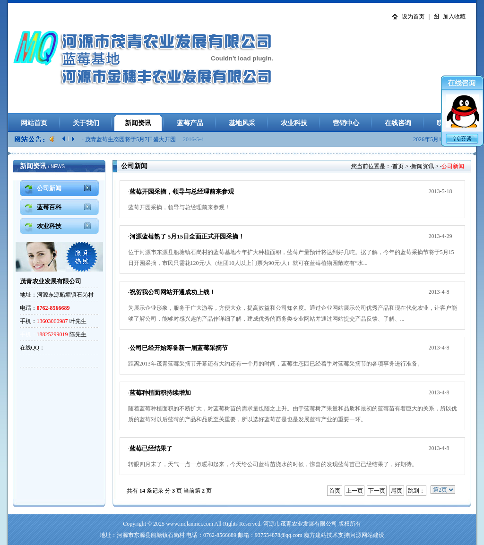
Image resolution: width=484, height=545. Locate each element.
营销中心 (346, 123)
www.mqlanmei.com (189, 523)
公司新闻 (49, 188)
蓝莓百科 (49, 207)
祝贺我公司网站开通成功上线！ (173, 292)
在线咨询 (398, 123)
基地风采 (242, 123)
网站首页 (34, 123)
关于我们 (86, 123)
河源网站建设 (367, 535)
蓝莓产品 (190, 123)
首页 (398, 166)
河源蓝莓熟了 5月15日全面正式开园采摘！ (187, 236)
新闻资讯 (138, 123)
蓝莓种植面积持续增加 (160, 392)
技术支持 (338, 535)
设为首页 (413, 16)
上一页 (354, 490)
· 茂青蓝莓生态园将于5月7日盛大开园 (129, 139)
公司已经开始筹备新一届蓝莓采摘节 (179, 347)
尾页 (396, 490)
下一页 (376, 490)
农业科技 (294, 123)
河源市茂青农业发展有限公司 (300, 523)
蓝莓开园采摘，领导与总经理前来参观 (182, 191)
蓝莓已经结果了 (151, 448)
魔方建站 (315, 535)
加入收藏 (454, 16)
